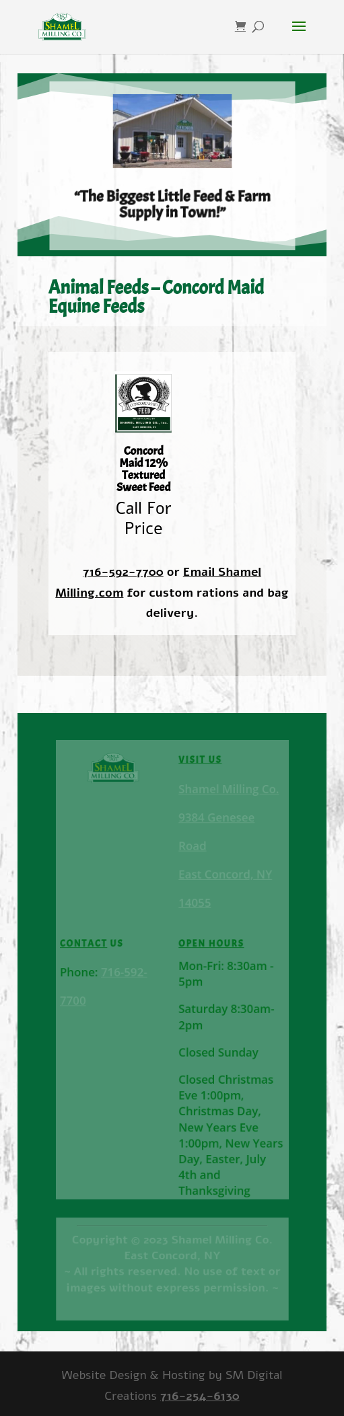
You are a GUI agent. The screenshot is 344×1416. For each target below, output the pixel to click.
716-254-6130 (200, 1396)
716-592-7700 (123, 572)
